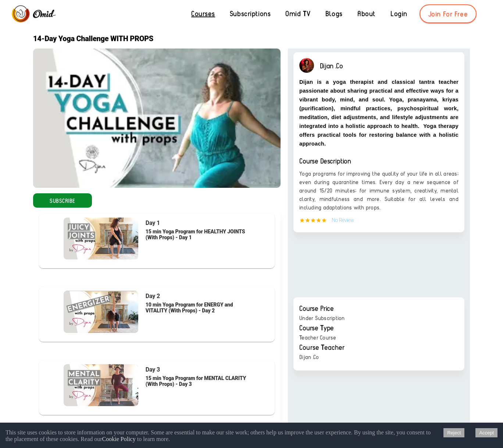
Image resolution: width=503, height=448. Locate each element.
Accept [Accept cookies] (486, 433)
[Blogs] (334, 13)
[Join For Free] (448, 13)
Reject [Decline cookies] (454, 433)
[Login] (399, 13)
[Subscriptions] (250, 13)
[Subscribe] (62, 200)
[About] (366, 13)
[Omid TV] (297, 13)
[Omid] (33, 14)
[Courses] (203, 13)
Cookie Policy (119, 439)
